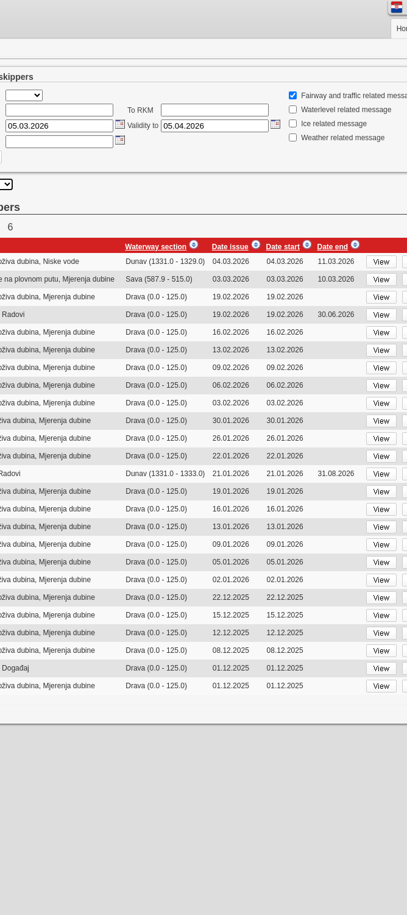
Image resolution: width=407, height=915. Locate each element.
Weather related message (342, 138)
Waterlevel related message (346, 109)
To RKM (140, 110)
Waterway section (155, 247)
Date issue (230, 247)
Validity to (142, 125)
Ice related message (334, 123)
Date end (332, 247)
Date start (283, 247)
